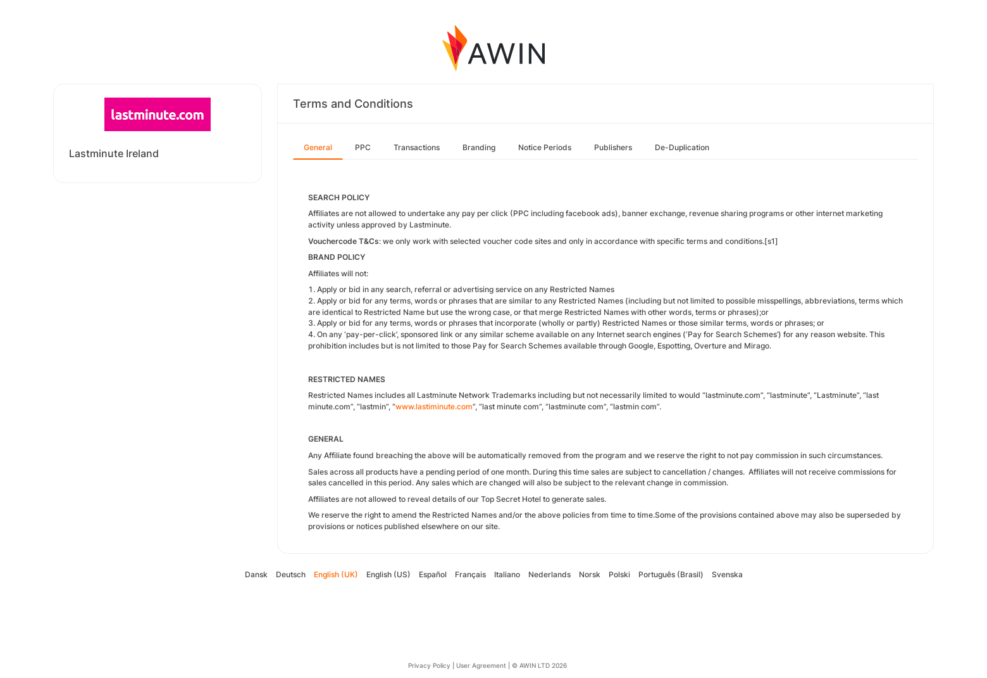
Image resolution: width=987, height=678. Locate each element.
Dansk (256, 574)
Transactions (417, 147)
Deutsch (291, 574)
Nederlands (549, 574)
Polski (619, 574)
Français (470, 574)
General (318, 147)
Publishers (613, 147)
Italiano (507, 574)
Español (433, 574)
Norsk (589, 574)
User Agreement (481, 665)
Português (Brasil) (671, 574)
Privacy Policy (429, 665)
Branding (478, 147)
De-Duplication (682, 147)
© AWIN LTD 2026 (539, 665)
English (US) (388, 574)
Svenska (727, 574)
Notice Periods (544, 147)
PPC (363, 147)
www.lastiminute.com (434, 406)
